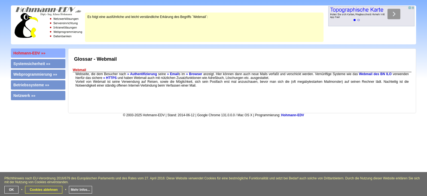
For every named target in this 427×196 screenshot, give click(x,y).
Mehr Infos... (80, 190)
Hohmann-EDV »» (29, 53)
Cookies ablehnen (44, 190)
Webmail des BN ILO (375, 74)
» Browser (194, 74)
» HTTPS (110, 78)
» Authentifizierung (142, 74)
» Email (173, 74)
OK (11, 190)
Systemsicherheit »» (31, 64)
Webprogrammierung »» (35, 74)
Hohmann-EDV (292, 115)
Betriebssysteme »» (31, 85)
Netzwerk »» (24, 95)
